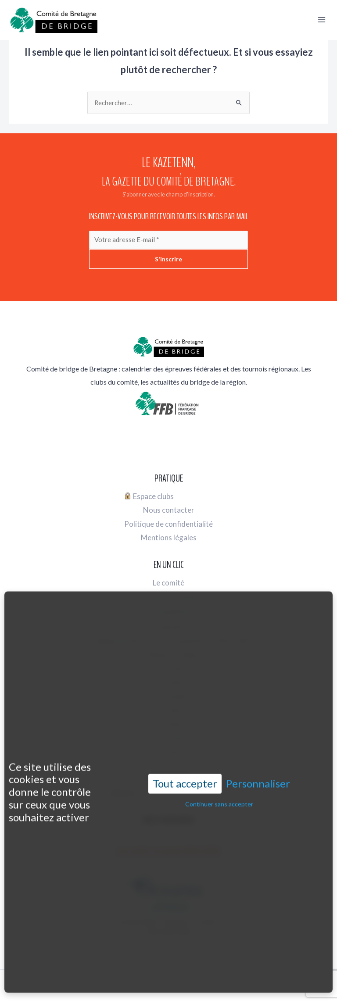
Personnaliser (258, 752)
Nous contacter (168, 508)
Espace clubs (149, 494)
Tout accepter (185, 751)
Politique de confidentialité (168, 522)
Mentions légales (169, 536)
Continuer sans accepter (219, 772)
